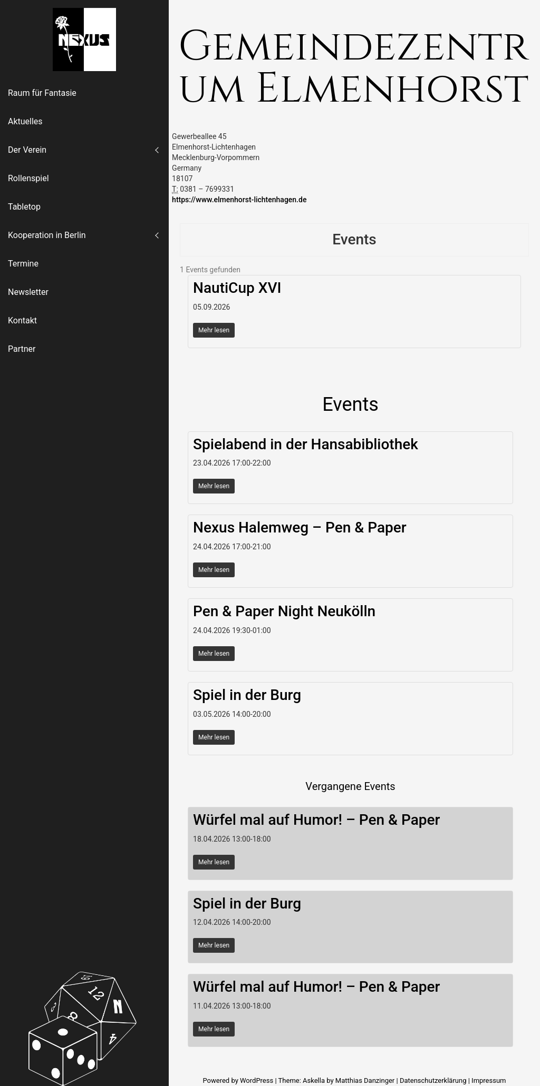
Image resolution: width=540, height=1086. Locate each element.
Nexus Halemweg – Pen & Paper (300, 527)
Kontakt (22, 320)
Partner (22, 349)
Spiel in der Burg (247, 695)
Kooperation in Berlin (47, 235)
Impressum (488, 1080)
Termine (23, 264)
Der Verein (27, 150)
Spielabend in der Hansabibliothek (305, 444)
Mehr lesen (213, 330)
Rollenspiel (28, 178)
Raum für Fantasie (42, 93)
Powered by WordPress (238, 1080)
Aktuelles (25, 121)
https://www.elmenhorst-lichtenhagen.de (239, 199)
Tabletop (24, 207)
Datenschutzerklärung (433, 1080)
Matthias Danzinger (364, 1080)
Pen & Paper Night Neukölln (284, 611)
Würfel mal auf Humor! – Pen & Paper (316, 819)
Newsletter (28, 292)
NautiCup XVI (237, 288)
